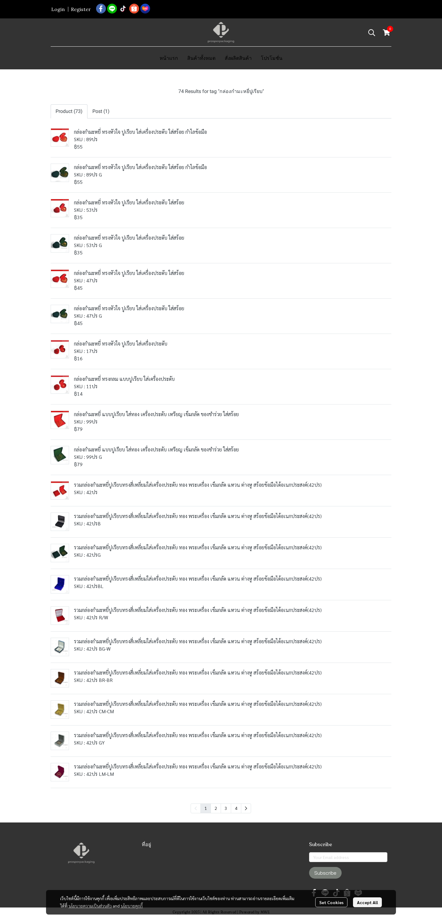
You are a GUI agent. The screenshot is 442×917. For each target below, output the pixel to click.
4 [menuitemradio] (236, 808)
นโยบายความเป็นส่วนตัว (90, 905)
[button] (371, 32)
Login (58, 9)
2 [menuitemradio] (216, 808)
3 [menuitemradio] (226, 808)
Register (81, 9)
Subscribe (325, 873)
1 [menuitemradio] (205, 808)
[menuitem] (246, 808)
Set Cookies (331, 902)
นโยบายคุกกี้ (132, 905)
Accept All (367, 902)
